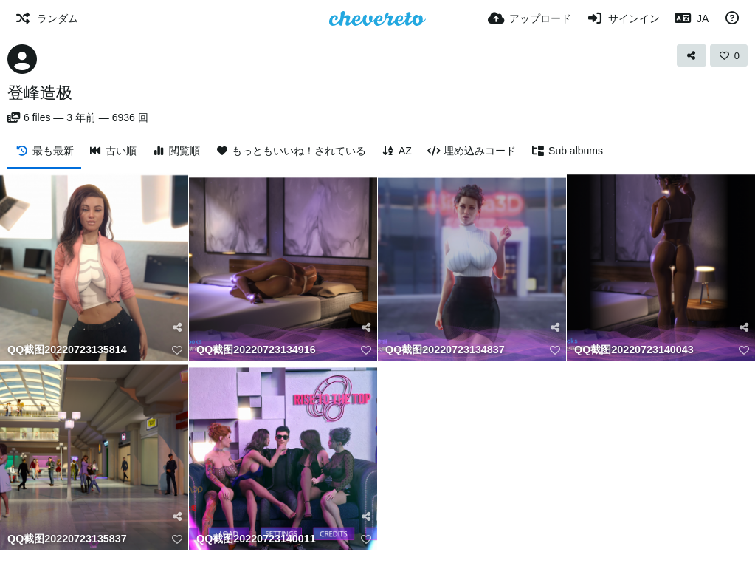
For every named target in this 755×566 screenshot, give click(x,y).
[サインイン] (623, 18)
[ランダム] (46, 18)
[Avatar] (22, 59)
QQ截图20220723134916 (256, 349)
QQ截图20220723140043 (634, 349)
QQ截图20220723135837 (67, 539)
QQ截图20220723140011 (256, 539)
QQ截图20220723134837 (445, 349)
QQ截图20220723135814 (67, 349)
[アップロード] (530, 18)
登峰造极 (39, 92)
